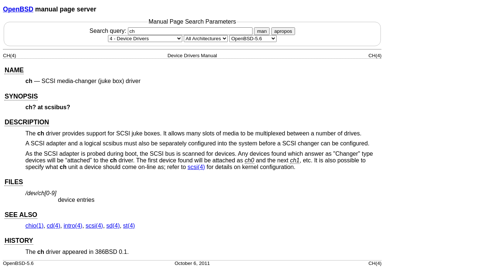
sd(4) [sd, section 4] (113, 226)
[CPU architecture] (206, 38)
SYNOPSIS (21, 96)
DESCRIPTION (26, 122)
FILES (13, 182)
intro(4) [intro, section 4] (73, 226)
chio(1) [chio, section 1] (35, 226)
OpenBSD (18, 9)
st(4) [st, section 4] (129, 226)
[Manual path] (253, 38)
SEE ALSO (20, 214)
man (262, 31)
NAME (14, 70)
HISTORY (18, 240)
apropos (283, 31)
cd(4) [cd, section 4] (53, 226)
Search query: (171, 31)
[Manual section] (145, 38)
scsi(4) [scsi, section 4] (196, 167)
